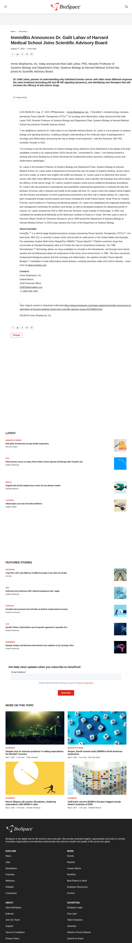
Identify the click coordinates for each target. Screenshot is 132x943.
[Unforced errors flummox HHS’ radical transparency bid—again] (120, 593)
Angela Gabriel (11, 507)
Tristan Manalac (32, 757)
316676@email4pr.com (31, 287)
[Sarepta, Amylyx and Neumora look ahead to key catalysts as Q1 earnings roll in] (120, 647)
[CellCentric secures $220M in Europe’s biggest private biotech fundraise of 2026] (97, 778)
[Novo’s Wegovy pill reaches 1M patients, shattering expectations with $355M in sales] (35, 778)
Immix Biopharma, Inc (77, 112)
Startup (10, 606)
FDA (7, 458)
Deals (9, 482)
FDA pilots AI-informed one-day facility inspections (27, 444)
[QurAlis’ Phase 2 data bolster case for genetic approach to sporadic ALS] (120, 629)
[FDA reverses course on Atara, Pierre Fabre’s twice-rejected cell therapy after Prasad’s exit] (120, 463)
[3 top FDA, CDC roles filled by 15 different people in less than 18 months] (120, 575)
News (13, 31)
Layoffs (10, 500)
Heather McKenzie (12, 465)
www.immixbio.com (37, 265)
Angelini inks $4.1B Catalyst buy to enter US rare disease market (33, 485)
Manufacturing (13, 440)
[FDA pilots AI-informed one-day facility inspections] (120, 445)
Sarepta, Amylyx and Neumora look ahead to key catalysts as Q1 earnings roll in (40, 645)
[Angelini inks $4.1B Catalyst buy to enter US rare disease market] (120, 487)
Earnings (10, 642)
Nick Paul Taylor (11, 447)
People (16, 335)
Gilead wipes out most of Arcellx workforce (24, 504)
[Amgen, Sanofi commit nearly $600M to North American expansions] (97, 728)
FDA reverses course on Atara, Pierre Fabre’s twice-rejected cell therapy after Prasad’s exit (44, 462)
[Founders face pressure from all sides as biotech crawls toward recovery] (120, 611)
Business (23, 31)
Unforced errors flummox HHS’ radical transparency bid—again (33, 591)
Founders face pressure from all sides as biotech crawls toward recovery (37, 609)
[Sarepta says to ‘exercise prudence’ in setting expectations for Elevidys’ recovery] (35, 728)
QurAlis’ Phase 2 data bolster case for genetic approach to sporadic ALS (36, 627)
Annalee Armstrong (13, 612)
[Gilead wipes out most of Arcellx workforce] (120, 505)
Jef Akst (8, 576)
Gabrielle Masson (12, 489)
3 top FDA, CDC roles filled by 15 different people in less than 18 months (36, 573)
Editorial (10, 570)
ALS (7, 624)
